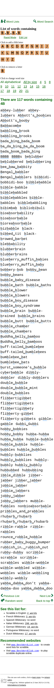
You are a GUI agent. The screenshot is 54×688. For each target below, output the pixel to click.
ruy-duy (11, 550)
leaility (12, 242)
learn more (36, 676)
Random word (11, 599)
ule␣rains (31, 314)
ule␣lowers (15, 293)
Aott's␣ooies (34, 114)
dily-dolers (33, 376)
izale (9, 227)
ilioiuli (32, 206)
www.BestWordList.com (25, 642)
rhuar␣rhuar (16, 515)
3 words (31, 614)
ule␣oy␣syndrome (20, 304)
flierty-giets (18, 417)
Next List (46, 594)
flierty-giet (17, 412)
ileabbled (13, 191)
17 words (30, 631)
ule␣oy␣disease (19, 299)
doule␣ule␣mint (19, 386)
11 (13, 84)
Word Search (43, 21)
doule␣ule (14, 381)
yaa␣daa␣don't (18, 581)
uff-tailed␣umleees (23, 350)
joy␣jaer (12, 494)
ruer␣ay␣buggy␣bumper (25, 540)
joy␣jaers (14, 499)
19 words (32, 625)
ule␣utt (11, 319)
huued (9, 468)
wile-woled (15, 566)
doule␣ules (15, 391)
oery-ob (11, 268)
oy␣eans (11, 273)
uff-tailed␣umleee (22, 345)
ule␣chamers (16, 329)
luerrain (12, 247)
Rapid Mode (10, 37)
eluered (11, 160)
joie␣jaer (14, 484)
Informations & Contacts (16, 683)
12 (19, 84)
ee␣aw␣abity (16, 165)
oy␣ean (36, 268)
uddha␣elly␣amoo (20, 335)
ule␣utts (38, 319)
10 (6, 84)
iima (8, 206)
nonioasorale (34, 504)
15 (37, 84)
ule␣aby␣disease (20, 278)
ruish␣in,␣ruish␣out (24, 545)
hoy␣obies (14, 427)
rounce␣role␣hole (21, 535)
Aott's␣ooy (15, 119)
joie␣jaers (15, 489)
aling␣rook (15, 129)
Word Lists (10, 21)
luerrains (13, 252)
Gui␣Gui (27, 422)
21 (27, 89)
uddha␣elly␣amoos (21, 340)
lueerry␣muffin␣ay (22, 263)
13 (25, 84)
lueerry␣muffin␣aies (24, 257)
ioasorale (13, 216)
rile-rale (13, 525)
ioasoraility (17, 211)
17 (2, 89)
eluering (38, 160)
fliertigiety (17, 407)
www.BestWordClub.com (25, 648)
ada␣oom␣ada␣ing (20, 150)
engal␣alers (16, 175)
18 (8, 89)
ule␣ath (11, 283)
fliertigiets (17, 401)
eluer (34, 155)
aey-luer (12, 108)
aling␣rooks (16, 134)
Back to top (44, 599)
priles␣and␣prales (22, 509)
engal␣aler (15, 170)
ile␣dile (12, 473)
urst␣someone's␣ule (23, 365)
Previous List (10, 594)
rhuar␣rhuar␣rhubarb (24, 520)
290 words (31, 621)
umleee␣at (14, 355)
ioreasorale (16, 221)
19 (14, 89)
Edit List (23, 37)
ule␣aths (38, 283)
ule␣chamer (15, 324)
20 (20, 89)
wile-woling (33, 571)
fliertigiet (16, 396)
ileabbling (32, 201)
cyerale (11, 371)
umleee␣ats (15, 360)
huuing (32, 468)
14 (31, 84)
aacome (10, 124)
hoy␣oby (11, 432)
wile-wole (35, 561)
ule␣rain (12, 309)
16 (44, 84)
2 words (32, 611)
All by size (30, 80)
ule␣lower (14, 288)
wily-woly (13, 576)
